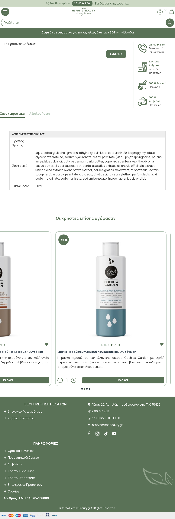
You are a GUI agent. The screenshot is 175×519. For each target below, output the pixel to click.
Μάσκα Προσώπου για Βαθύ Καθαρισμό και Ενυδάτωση (96, 352)
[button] (82, 389)
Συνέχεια (116, 54)
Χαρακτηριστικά (12, 114)
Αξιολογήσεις (39, 114)
